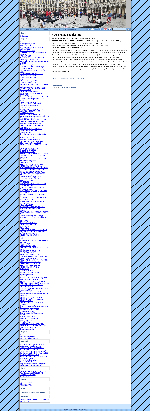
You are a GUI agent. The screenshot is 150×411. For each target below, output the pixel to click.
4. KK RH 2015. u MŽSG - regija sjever (32, 297)
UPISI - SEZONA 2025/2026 (29, 338)
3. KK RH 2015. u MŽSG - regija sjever (32, 299)
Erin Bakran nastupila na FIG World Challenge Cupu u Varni (31, 74)
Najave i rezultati (25, 42)
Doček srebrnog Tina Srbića (29, 355)
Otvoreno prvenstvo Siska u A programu (34, 288)
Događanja (24, 341)
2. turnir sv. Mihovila (26, 301)
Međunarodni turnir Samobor (30, 272)
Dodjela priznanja (26, 189)
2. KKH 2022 (24, 162)
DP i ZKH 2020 (25, 182)
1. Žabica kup (24, 276)
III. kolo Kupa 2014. (26, 320)
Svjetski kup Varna (26, 358)
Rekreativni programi (27, 335)
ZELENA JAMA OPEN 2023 (29, 130)
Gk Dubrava (24, 36)
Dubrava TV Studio (26, 362)
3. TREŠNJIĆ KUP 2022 (27, 152)
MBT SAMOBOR (25, 49)
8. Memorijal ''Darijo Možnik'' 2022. (31, 164)
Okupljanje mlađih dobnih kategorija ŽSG (34, 351)
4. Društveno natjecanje (28, 246)
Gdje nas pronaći (25, 384)
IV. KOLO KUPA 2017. (27, 253)
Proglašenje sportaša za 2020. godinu (33, 364)
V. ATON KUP (24, 315)
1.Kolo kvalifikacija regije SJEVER (31, 177)
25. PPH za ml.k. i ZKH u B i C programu (33, 278)
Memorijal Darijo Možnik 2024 (30, 106)
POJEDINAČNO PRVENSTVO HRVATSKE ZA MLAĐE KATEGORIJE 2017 (34, 261)
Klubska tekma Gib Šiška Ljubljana (31, 313)
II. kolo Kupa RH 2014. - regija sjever (32, 324)
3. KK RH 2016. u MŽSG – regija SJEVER (33, 281)
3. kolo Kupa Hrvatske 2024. (29, 91)
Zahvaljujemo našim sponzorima (33, 393)
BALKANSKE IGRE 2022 (28, 150)
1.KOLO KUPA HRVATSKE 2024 (30, 104)
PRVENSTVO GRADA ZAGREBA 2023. (33, 120)
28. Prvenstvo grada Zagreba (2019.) (32, 207)
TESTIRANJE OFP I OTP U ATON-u (31, 285)
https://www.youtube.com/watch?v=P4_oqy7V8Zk (68, 78)
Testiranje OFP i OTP (27, 270)
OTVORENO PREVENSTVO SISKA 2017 (33, 256)
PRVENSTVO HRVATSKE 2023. (30, 114)
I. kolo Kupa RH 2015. (27, 311)
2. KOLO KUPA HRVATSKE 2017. (31, 258)
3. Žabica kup (24, 228)
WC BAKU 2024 (25, 107)
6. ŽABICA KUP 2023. (27, 113)
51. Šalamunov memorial (28, 233)
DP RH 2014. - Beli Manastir (29, 318)
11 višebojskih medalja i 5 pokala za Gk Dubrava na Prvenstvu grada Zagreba (33, 230)
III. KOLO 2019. (25, 210)
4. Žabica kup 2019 (26, 205)
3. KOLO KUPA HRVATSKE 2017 (30, 255)
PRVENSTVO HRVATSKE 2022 (30, 139)
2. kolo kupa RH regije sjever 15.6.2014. (33, 371)
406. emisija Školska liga (28, 360)
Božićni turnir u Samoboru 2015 (31, 292)
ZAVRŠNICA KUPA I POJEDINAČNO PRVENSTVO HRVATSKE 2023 (32, 122)
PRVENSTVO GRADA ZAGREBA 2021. (33, 173)
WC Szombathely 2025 (28, 65)
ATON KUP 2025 (25, 56)
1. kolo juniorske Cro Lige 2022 (30, 148)
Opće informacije (26, 382)
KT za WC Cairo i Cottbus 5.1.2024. (32, 109)
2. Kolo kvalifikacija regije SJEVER (31, 175)
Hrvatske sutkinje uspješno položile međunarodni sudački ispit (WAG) (32, 345)
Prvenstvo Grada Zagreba (29, 279)
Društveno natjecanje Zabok (29, 308)
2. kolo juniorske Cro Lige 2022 (30, 143)
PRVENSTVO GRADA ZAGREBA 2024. (33, 88)
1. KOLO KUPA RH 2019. (28, 224)
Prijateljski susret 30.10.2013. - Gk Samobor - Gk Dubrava (31, 374)
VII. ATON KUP (24, 269)
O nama (23, 33)
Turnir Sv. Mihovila (26, 322)
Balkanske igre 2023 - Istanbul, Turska (33, 325)
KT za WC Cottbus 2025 (28, 83)
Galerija (23, 368)
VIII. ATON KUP (25, 244)
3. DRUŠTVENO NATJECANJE (30, 263)
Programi (24, 332)
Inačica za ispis (57, 85)
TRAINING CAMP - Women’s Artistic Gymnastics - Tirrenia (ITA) (32, 348)
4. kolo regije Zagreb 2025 (29, 60)
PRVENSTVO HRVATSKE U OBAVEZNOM (34, 153)
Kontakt (23, 379)
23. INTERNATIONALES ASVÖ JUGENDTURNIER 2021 (30, 179)
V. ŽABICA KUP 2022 (27, 138)
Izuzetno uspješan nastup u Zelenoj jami (34, 168)
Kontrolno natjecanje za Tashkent (31, 47)
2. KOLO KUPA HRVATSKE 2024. (31, 102)
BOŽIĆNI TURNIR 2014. (27, 317)
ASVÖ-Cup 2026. (26, 45)
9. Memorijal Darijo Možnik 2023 (31, 129)
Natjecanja (24, 39)
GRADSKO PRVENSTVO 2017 (30, 251)
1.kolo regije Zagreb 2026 (28, 327)
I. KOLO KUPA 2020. (26, 185)
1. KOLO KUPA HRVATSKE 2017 (30, 267)
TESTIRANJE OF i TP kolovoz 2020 (32, 187)
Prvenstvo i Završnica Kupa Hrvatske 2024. (34, 97)
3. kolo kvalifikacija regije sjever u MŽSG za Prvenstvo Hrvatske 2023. (34, 117)
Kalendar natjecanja (27, 329)
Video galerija (24, 376)
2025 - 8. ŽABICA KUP (27, 51)
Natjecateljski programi (28, 337)
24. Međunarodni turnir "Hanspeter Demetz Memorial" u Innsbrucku (32, 170)
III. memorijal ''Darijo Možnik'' (29, 309)
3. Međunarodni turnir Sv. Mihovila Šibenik (34, 283)
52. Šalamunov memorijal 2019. (31, 208)
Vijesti (23, 389)
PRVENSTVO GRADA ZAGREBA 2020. (33, 184)
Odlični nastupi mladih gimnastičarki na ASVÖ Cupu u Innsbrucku (49, 29)
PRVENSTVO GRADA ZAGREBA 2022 (33, 141)
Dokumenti (24, 397)
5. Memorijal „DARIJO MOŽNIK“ (30, 265)
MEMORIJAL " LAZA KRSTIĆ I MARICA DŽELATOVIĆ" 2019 (33, 199)
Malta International (26, 274)
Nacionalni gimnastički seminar (30, 365)
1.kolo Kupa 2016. (26, 290)
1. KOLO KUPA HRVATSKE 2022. (31, 166)
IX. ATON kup (24, 226)
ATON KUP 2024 (25, 90)
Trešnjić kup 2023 (26, 132)
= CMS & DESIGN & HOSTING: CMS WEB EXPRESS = (75, 410)
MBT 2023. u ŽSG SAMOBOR (30, 111)
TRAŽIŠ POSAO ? (26, 386)
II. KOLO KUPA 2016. (26, 286)
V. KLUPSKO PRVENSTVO (28, 223)
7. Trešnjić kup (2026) (27, 44)
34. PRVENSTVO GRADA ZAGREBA (32, 58)
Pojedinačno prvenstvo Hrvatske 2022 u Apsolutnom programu (33, 160)
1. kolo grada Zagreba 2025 (29, 81)
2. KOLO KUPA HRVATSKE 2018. (31, 235)
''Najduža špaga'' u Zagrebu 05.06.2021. (33, 356)
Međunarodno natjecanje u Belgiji (31, 216)
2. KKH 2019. (24, 221)
